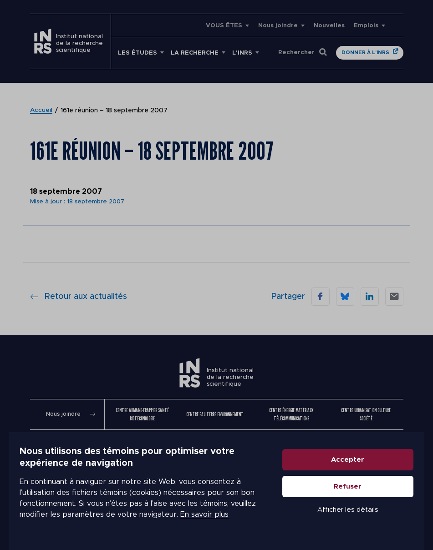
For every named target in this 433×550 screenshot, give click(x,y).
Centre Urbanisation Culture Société (366, 414)
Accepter (356, 464)
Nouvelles (329, 26)
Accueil (41, 110)
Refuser (357, 491)
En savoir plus (196, 519)
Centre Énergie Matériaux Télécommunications (291, 414)
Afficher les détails (356, 514)
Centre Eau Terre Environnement (215, 414)
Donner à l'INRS (365, 52)
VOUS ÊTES (224, 26)
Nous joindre (278, 26)
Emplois (366, 26)
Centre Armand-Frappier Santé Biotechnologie (142, 414)
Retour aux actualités (78, 297)
